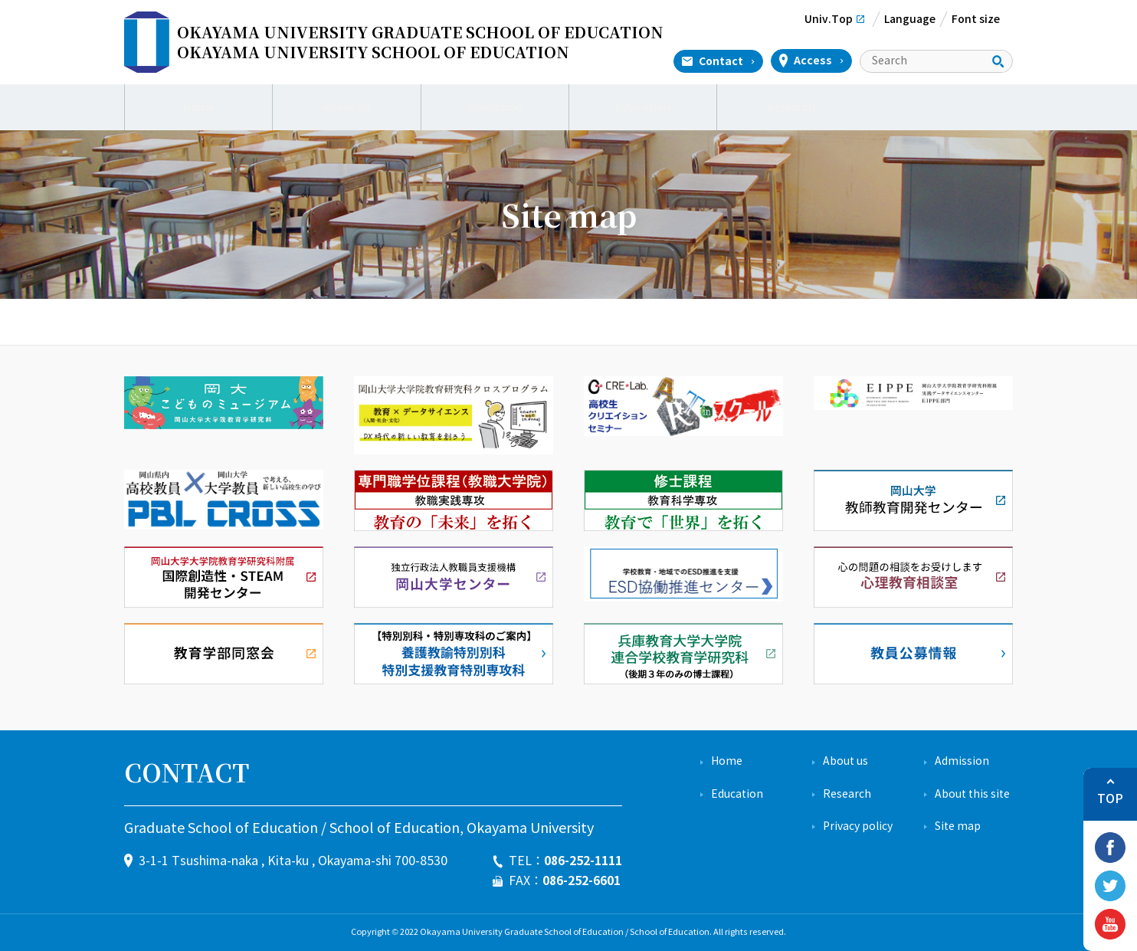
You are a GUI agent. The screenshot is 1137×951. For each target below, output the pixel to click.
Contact (721, 61)
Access (813, 60)
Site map (958, 826)
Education (643, 107)
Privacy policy (858, 826)
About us (346, 107)
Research (790, 107)
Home (199, 107)
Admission (494, 107)
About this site (972, 794)
